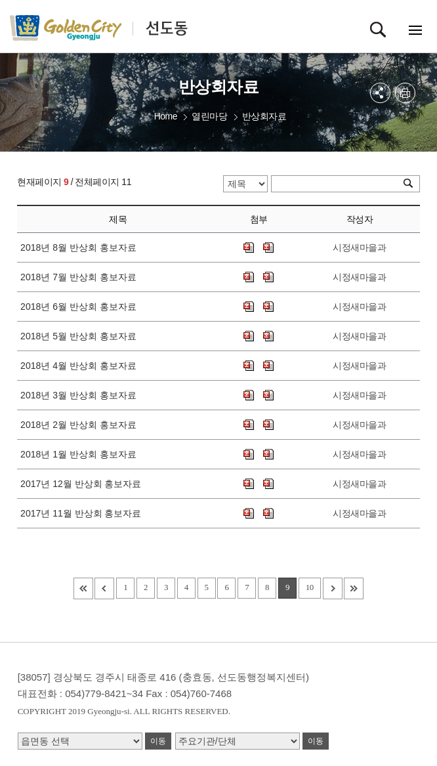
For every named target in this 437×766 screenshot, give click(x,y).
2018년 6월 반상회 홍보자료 (80, 306)
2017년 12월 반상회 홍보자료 (83, 484)
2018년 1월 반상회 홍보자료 (80, 454)
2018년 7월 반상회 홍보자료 (80, 277)
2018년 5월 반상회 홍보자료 (80, 336)
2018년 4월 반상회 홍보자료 (80, 365)
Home (165, 116)
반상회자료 (264, 116)
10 (310, 587)
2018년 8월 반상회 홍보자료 (80, 247)
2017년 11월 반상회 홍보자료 (83, 513)
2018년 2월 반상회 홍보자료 (80, 424)
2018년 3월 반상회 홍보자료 (80, 395)
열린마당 (209, 116)
